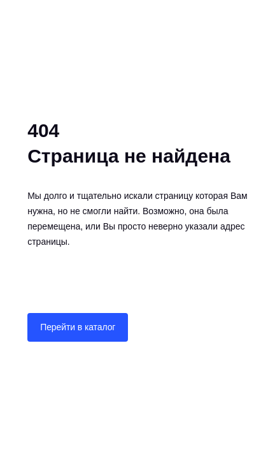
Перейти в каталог (77, 327)
